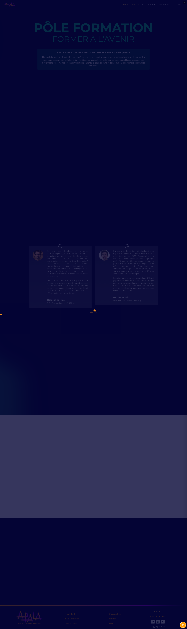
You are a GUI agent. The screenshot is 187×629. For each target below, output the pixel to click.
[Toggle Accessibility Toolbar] (183, 625)
